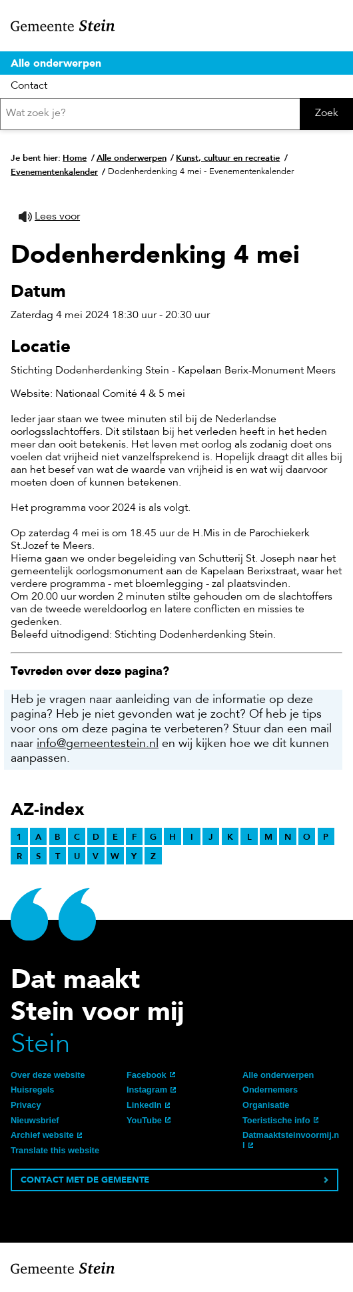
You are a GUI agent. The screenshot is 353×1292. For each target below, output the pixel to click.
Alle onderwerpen (56, 63)
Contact (29, 86)
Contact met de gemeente (85, 1180)
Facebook (147, 1075)
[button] (49, 217)
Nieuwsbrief (35, 1120)
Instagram (147, 1090)
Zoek (326, 113)
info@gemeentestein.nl (98, 744)
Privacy (26, 1105)
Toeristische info (276, 1120)
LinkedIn (144, 1105)
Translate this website (55, 1150)
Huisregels (32, 1090)
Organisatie (265, 1105)
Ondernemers (270, 1090)
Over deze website (48, 1075)
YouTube (144, 1120)
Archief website (42, 1135)
